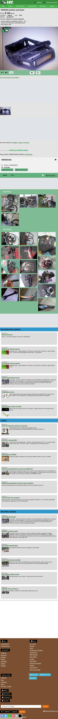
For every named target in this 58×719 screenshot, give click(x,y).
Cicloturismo (6, 697)
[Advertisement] (29, 182)
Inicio (7, 711)
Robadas (3, 657)
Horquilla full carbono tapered (11, 349)
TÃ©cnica (3, 653)
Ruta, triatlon (33, 657)
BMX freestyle (34, 654)
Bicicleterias (6, 694)
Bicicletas (43, 6)
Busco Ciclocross (7, 334)
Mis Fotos (7, 192)
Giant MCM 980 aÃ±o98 (9, 517)
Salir (22, 711)
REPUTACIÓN (50, 175)
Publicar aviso (45, 674)
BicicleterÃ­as (32, 6)
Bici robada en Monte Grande (10, 574)
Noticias (3, 659)
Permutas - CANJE (6, 686)
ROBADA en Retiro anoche (10, 531)
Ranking (32, 665)
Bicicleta (5, 650)
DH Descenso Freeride (36, 650)
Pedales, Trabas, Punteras (20, 142)
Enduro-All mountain (35, 663)
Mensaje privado (7, 169)
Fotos (10, 6)
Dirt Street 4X (33, 652)
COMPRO (3, 678)
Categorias (4, 682)
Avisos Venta (20, 6)
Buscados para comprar (11, 329)
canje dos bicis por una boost (11, 497)
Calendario (4, 661)
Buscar (3, 684)
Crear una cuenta (51, 2)
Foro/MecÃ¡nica (5, 646)
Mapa (15, 711)
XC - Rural (33, 644)
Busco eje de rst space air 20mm (11, 406)
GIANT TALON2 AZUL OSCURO (11, 560)
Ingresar (39, 2)
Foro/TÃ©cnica (5, 644)
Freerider (3, 666)
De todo (32, 659)
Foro (2, 6)
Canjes (4, 420)
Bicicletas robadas (8, 512)
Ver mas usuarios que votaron (9, 77)
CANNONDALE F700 (8, 392)
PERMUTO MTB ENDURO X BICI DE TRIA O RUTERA (17, 483)
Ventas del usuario (21, 169)
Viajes (31, 648)
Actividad (7, 167)
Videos (52, 6)
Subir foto (33, 674)
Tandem (3, 663)
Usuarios (5, 700)
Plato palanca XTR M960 (9, 454)
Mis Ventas (7, 229)
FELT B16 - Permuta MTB (9, 440)
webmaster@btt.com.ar (50, 711)
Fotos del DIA (33, 667)
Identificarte (28, 154)
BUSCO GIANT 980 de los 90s (10, 377)
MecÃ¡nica (4, 655)
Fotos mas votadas (35, 670)
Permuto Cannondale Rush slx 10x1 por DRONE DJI (17, 469)
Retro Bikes (33, 661)
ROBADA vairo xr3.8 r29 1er (10, 588)
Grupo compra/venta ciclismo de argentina (14, 426)
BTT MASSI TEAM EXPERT (10, 545)
